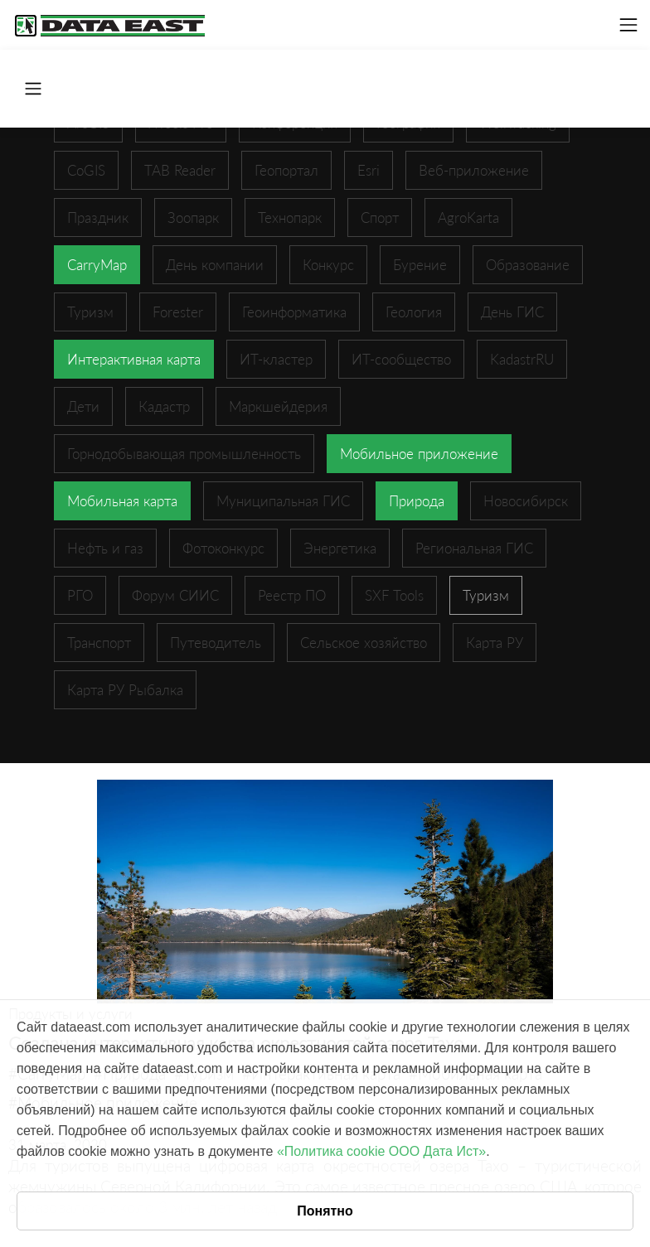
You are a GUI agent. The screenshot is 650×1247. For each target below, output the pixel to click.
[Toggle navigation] (628, 25)
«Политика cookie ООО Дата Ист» (381, 1151)
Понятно (325, 1211)
